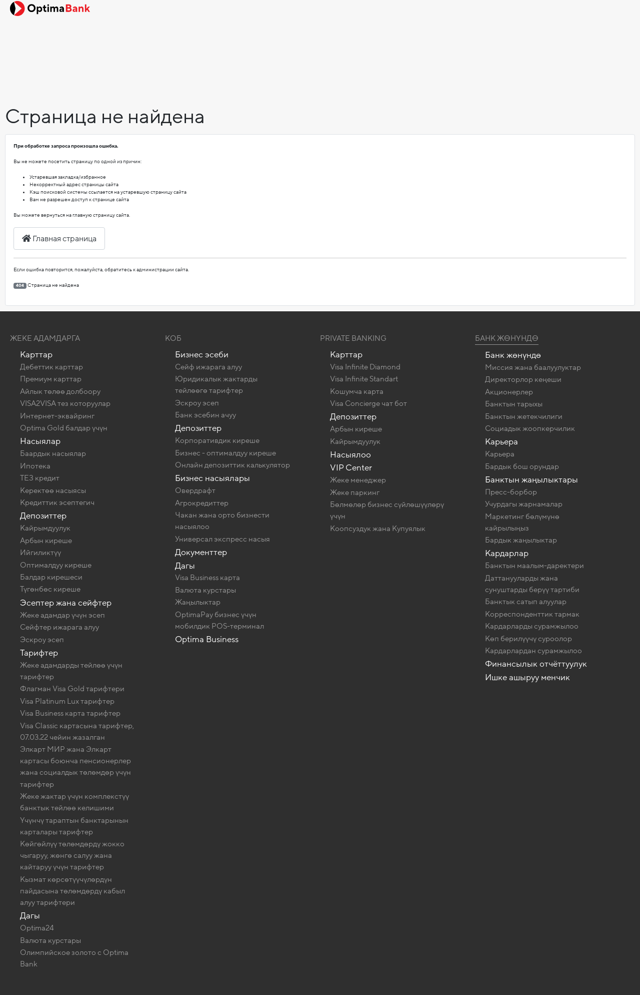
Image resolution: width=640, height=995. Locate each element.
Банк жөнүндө (506, 338)
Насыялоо (350, 454)
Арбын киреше (46, 541)
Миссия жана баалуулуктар (533, 367)
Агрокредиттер (201, 503)
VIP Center (351, 467)
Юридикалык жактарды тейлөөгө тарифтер (216, 384)
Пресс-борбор (511, 492)
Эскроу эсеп (42, 640)
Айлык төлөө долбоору (60, 391)
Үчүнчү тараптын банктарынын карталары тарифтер (74, 826)
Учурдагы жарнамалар (523, 504)
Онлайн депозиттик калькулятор (232, 465)
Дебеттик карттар (51, 367)
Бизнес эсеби (201, 354)
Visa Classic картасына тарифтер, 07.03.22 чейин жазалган (77, 731)
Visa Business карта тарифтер (70, 713)
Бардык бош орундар (522, 466)
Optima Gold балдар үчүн (64, 428)
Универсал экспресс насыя (222, 539)
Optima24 (37, 928)
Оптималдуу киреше (56, 565)
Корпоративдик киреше (217, 440)
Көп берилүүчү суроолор (528, 639)
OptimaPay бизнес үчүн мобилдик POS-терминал (219, 620)
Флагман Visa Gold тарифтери (72, 689)
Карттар (36, 354)
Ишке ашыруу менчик (527, 677)
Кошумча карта (357, 391)
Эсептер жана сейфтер (66, 603)
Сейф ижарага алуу (208, 367)
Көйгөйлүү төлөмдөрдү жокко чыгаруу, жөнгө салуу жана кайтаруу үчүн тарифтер (72, 855)
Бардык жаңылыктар (521, 540)
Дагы (30, 915)
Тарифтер (39, 653)
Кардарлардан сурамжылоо (533, 651)
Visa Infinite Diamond (365, 367)
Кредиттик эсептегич (57, 503)
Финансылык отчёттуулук (536, 664)
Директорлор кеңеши (523, 379)
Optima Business (206, 639)
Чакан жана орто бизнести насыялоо (222, 521)
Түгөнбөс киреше (50, 589)
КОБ (173, 338)
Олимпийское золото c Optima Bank (74, 958)
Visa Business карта (207, 578)
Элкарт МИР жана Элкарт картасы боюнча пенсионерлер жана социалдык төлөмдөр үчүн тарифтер (75, 766)
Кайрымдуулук (45, 528)
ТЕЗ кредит (40, 478)
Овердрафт (195, 490)
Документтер (201, 552)
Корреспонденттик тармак (532, 614)
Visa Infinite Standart (364, 379)
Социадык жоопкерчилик (530, 428)
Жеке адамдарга (45, 338)
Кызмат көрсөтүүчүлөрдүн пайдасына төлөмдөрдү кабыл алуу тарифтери (72, 890)
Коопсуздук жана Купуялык (378, 529)
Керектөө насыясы (53, 490)
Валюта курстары (50, 940)
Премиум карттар (51, 379)
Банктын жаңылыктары (531, 479)
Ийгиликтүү (40, 553)
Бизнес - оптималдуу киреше (225, 453)
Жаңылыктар (197, 602)
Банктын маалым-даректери (534, 566)
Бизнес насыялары (212, 478)
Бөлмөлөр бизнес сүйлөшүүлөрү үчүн (387, 510)
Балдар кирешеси (51, 577)
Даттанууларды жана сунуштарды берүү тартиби (532, 584)
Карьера (501, 441)
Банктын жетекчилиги (523, 416)
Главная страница (59, 238)
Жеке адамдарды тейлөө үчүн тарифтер (71, 671)
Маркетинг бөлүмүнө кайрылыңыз (522, 522)
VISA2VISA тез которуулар (65, 403)
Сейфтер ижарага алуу (59, 627)
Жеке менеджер (358, 480)
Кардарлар (506, 553)
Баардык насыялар (53, 453)
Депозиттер (43, 516)
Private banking (353, 338)
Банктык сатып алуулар (525, 602)
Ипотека (35, 466)
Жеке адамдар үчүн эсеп (62, 615)
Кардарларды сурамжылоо (531, 626)
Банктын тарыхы (513, 404)
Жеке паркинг (355, 492)
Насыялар (40, 441)
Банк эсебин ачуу (205, 415)
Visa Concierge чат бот (368, 403)
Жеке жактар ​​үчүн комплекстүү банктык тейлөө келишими (74, 802)
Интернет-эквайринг (57, 416)
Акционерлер (509, 392)
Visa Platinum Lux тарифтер (67, 701)
